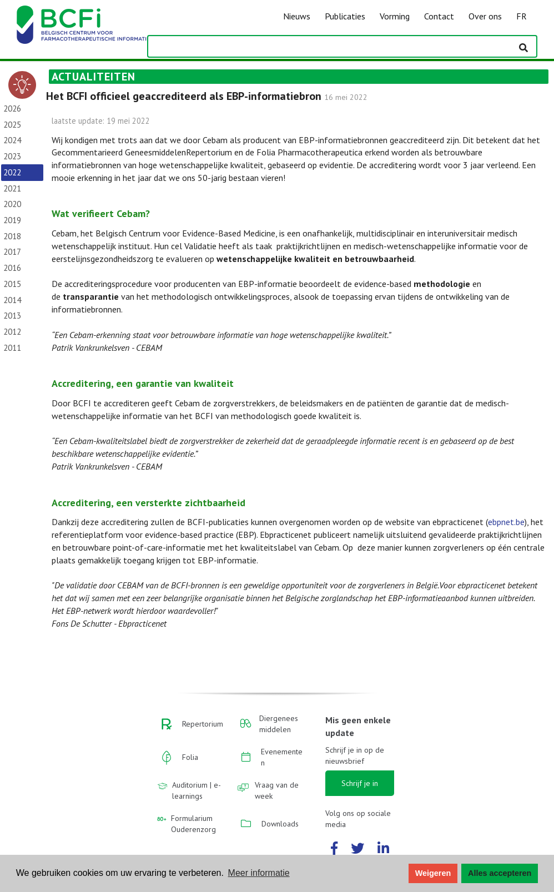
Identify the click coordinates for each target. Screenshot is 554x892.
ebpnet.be (506, 521)
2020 (12, 204)
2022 (12, 172)
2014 (12, 300)
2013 (12, 315)
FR (521, 16)
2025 (12, 124)
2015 (12, 284)
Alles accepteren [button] (499, 873)
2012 (12, 331)
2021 (12, 188)
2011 (12, 347)
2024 (12, 140)
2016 (12, 268)
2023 (12, 156)
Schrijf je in (359, 783)
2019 (12, 220)
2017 (12, 251)
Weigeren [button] (433, 873)
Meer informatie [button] (259, 873)
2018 (12, 236)
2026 (12, 108)
